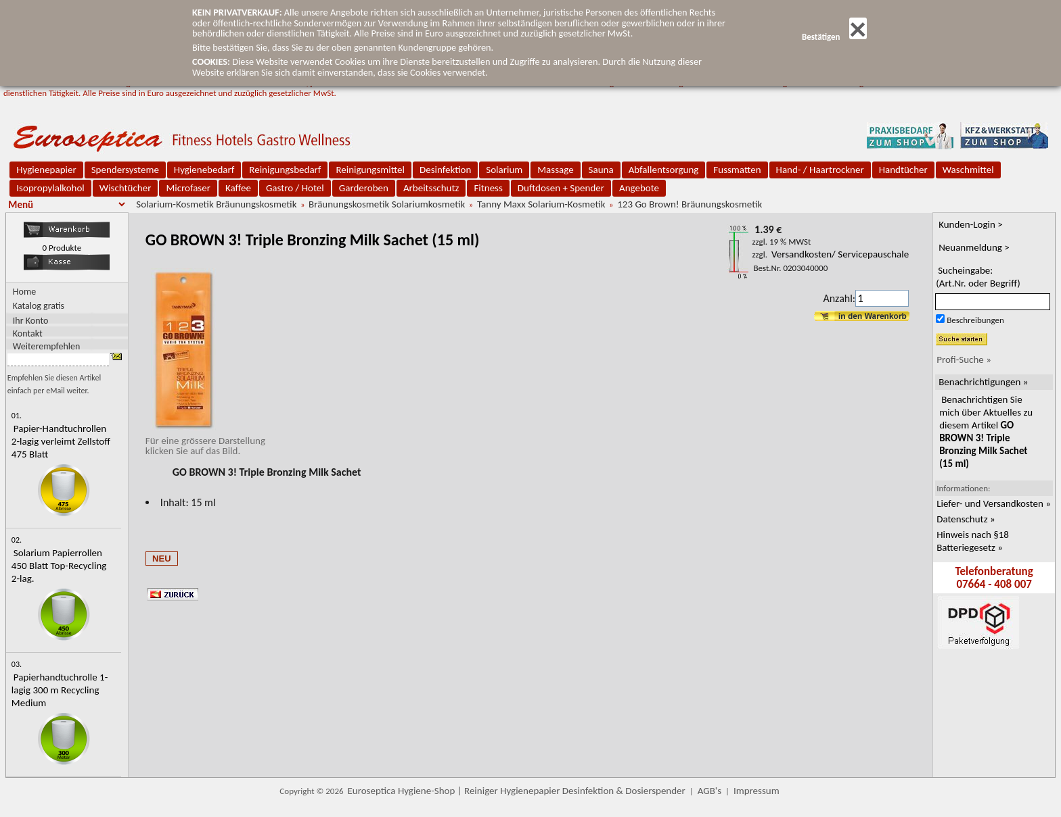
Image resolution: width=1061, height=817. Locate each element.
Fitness (488, 188)
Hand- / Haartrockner (820, 170)
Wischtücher (125, 188)
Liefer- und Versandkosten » (993, 503)
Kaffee (238, 188)
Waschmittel (968, 170)
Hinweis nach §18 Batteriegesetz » (972, 540)
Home (24, 291)
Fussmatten (737, 170)
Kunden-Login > (971, 224)
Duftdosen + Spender (561, 188)
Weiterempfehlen (47, 346)
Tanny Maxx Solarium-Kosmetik (541, 204)
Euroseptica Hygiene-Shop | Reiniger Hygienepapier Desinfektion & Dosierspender (516, 791)
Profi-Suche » (963, 359)
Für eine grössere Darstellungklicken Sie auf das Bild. (205, 440)
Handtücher (903, 170)
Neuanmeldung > (974, 247)
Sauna (601, 170)
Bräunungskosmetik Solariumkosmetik (387, 204)
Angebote (639, 188)
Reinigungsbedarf (285, 170)
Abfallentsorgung (664, 170)
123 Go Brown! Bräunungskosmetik (689, 204)
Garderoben (363, 188)
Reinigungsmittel (370, 170)
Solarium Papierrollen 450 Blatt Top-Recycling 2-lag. (59, 566)
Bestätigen (834, 37)
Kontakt (28, 333)
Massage (555, 170)
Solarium (504, 170)
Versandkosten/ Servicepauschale (840, 254)
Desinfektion (445, 170)
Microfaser (188, 188)
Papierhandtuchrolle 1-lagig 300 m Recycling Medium (60, 690)
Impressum (756, 791)
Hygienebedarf (204, 170)
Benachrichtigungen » (983, 382)
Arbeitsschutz (431, 188)
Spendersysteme (125, 170)
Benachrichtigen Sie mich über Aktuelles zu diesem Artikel (986, 431)
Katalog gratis (38, 306)
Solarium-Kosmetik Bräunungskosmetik (216, 204)
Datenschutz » (965, 519)
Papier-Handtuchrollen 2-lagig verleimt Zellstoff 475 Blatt (61, 441)
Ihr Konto (31, 320)
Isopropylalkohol (50, 188)
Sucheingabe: (978, 276)
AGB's (709, 791)
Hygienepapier (46, 170)
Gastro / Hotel (295, 188)
